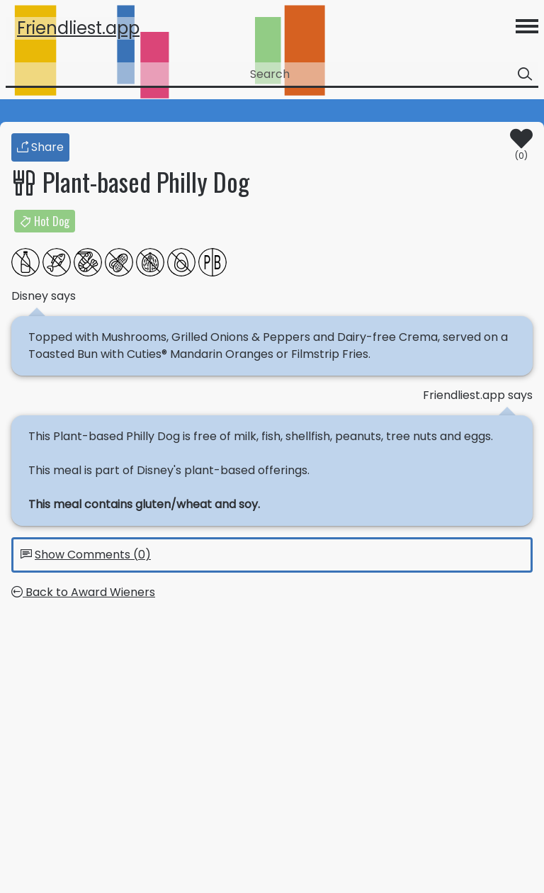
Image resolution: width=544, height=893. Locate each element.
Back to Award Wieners (83, 592)
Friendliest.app (78, 28)
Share (40, 147)
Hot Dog (44, 221)
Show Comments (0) (93, 554)
